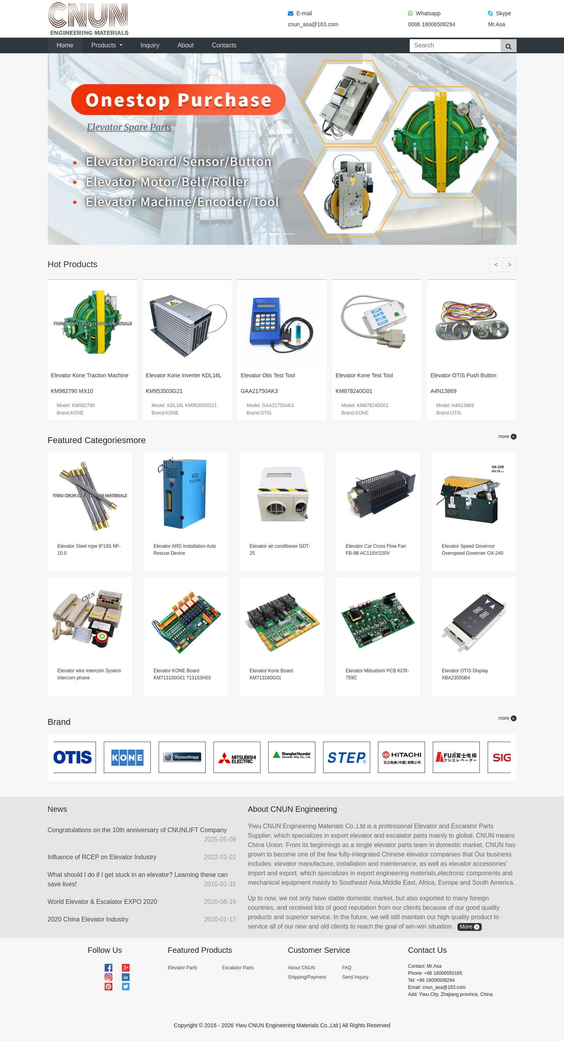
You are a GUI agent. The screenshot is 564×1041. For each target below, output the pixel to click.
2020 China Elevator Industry (142, 919)
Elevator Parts (182, 967)
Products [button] (104, 45)
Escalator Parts (238, 967)
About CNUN (301, 967)
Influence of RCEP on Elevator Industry (142, 857)
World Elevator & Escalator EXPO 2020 (142, 902)
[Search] (453, 45)
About (185, 45)
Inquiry (150, 45)
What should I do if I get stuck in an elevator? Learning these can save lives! (142, 880)
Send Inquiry (355, 977)
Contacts (224, 45)
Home (67, 44)
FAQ (346, 967)
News (57, 809)
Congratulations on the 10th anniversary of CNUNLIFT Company (142, 835)
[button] (83, 149)
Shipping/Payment (307, 977)
